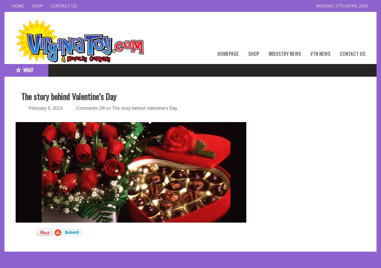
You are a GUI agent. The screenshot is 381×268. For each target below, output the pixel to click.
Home (18, 6)
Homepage (228, 53)
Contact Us (64, 6)
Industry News (285, 53)
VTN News (320, 53)
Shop (37, 6)
